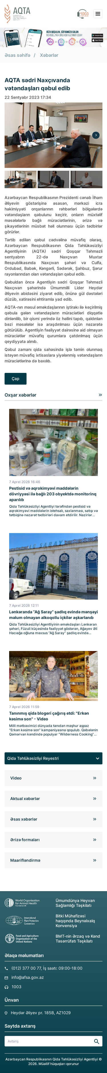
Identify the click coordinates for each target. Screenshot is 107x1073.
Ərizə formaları (25, 839)
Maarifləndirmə (25, 860)
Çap (15, 378)
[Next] (96, 135)
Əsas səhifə (17, 55)
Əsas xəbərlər (23, 819)
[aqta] (17, 14)
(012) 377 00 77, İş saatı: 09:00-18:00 (46, 968)
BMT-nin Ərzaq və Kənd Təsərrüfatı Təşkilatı (52, 938)
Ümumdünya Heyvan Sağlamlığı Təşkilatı (50, 903)
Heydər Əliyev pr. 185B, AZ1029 (41, 1012)
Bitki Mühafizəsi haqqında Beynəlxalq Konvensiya (50, 920)
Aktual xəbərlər (25, 798)
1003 (16, 986)
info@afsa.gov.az (27, 977)
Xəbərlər (49, 55)
